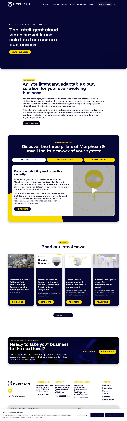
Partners (64, 4)
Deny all (97, 415)
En (115, 4)
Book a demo (31, 123)
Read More (17, 302)
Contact (91, 4)
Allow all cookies (114, 415)
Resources (81, 4)
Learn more (22, 209)
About (72, 4)
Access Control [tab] (99, 160)
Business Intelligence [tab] (65, 160)
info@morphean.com (17, 396)
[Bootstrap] (21, 383)
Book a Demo (105, 4)
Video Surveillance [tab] (29, 160)
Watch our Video (20, 52)
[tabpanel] (63, 190)
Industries (55, 4)
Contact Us (89, 352)
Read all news (63, 315)
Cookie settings (82, 415)
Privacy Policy (77, 408)
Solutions (45, 4)
